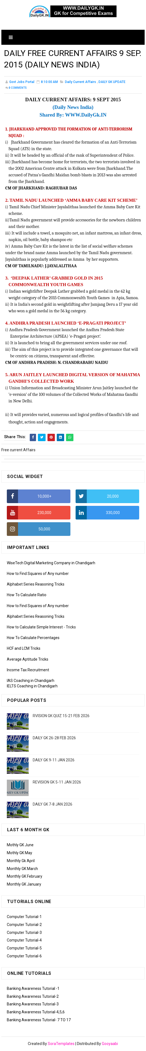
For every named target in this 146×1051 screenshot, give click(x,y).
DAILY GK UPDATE (112, 83)
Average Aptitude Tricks (27, 660)
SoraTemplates (61, 1044)
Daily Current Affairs (80, 83)
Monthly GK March (22, 869)
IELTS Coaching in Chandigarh (32, 686)
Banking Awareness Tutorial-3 (33, 1005)
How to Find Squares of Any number (38, 574)
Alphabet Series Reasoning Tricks (35, 585)
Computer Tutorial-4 (24, 941)
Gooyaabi (110, 1044)
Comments (18, 88)
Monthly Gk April (21, 861)
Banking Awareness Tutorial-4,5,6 (36, 1012)
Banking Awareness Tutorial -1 (33, 989)
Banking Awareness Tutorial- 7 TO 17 (39, 1020)
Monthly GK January (24, 885)
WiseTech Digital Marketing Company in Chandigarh (51, 563)
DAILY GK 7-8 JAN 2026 (52, 805)
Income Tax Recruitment (28, 670)
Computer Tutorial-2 (24, 925)
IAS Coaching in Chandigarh (30, 681)
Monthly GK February (24, 877)
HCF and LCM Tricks (23, 649)
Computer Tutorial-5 (24, 948)
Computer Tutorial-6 (24, 956)
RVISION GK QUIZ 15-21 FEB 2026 (61, 716)
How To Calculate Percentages (33, 638)
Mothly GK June (20, 845)
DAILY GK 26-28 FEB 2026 (54, 738)
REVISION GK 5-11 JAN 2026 (57, 782)
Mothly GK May (19, 853)
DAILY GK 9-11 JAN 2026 (54, 760)
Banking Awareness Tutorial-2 (33, 997)
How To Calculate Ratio (26, 595)
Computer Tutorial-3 (24, 933)
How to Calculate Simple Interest (35, 627)
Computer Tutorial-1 (24, 917)
